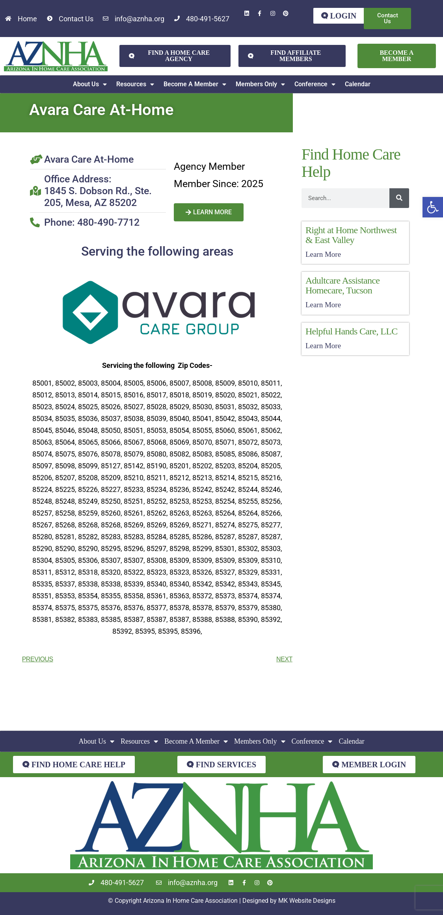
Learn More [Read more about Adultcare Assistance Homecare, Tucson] (323, 305)
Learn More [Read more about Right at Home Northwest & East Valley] (323, 254)
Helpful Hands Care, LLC (351, 331)
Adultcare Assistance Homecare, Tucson (342, 285)
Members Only (260, 84)
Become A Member (195, 84)
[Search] (399, 198)
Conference (314, 84)
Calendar (357, 84)
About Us (90, 84)
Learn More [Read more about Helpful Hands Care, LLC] (323, 346)
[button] (433, 207)
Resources (135, 84)
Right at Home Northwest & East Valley (351, 235)
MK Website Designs (306, 900)
